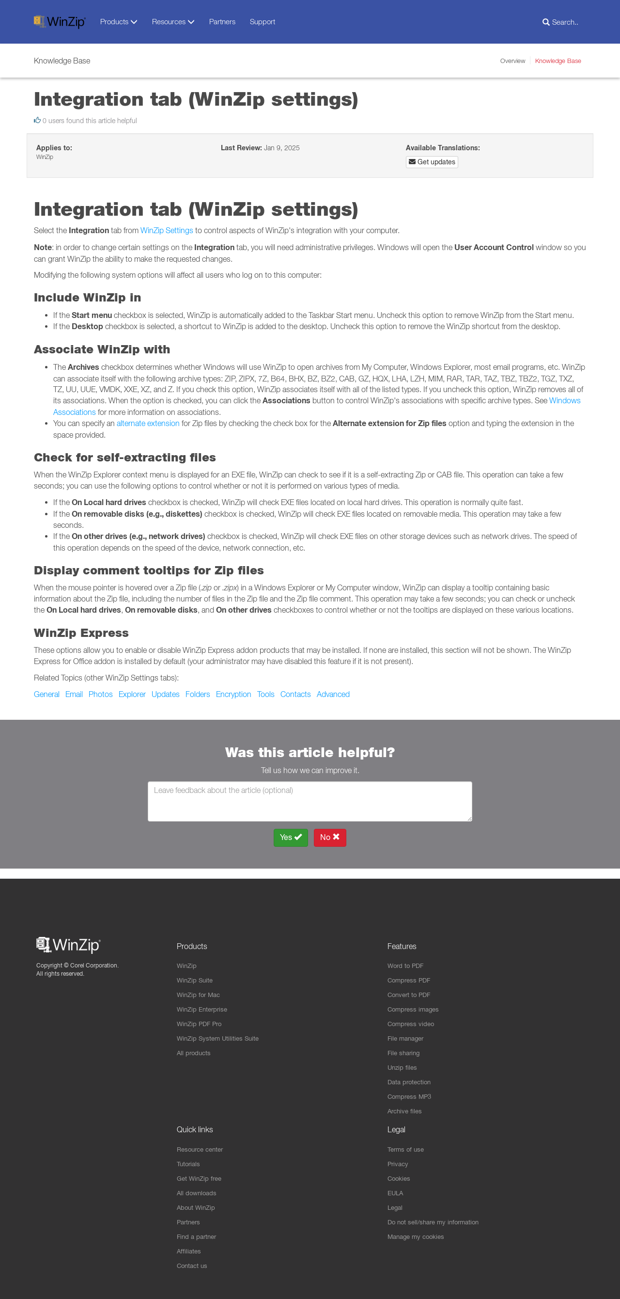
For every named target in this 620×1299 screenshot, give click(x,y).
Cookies (400, 1175)
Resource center (203, 1145)
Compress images (415, 1001)
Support (262, 21)
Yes (291, 837)
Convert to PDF (411, 986)
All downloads (198, 1190)
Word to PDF (407, 956)
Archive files (406, 1106)
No (330, 837)
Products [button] (119, 21)
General (47, 694)
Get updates (432, 162)
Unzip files (403, 1061)
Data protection (411, 1076)
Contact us (193, 1265)
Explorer (132, 694)
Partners (222, 21)
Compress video (412, 1016)
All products (195, 1046)
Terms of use (407, 1145)
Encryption (233, 694)
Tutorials (189, 1160)
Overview (513, 60)
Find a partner (198, 1235)
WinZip (187, 956)
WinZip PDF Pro (201, 1016)
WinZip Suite (196, 971)
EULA (396, 1190)
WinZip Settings (166, 230)
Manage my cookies (419, 1235)
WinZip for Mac (200, 986)
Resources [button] (173, 21)
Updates (166, 694)
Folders (198, 694)
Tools (266, 694)
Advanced (333, 694)
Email (74, 694)
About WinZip (197, 1205)
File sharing (405, 1046)
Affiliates (189, 1250)
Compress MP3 (411, 1091)
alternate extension (148, 423)
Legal (396, 1205)
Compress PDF (411, 971)
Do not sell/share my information (437, 1220)
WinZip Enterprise (204, 1001)
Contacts (295, 694)
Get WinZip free (201, 1175)
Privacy (399, 1160)
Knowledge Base (558, 60)
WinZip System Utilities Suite (220, 1031)
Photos (101, 694)
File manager (408, 1031)
